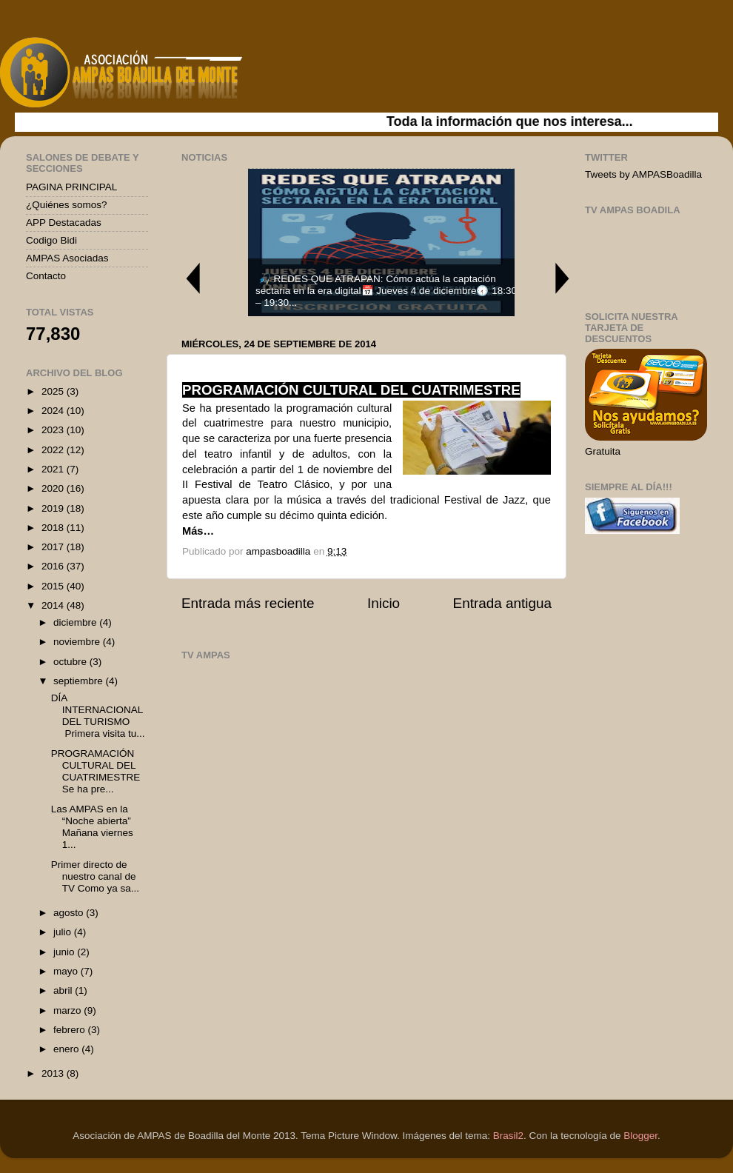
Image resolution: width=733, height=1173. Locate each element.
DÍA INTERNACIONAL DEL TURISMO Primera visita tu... (98, 716)
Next (563, 278)
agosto (69, 912)
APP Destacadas (63, 222)
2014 (54, 605)
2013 (54, 1073)
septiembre (79, 680)
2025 (54, 391)
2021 (54, 469)
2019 (54, 508)
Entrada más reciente (248, 603)
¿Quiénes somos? (66, 204)
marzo (68, 1010)
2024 (54, 410)
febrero (70, 1029)
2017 (54, 546)
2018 (54, 527)
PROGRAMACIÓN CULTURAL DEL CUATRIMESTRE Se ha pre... (96, 771)
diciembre (76, 622)
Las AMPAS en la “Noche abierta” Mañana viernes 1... (92, 827)
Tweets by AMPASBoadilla (643, 174)
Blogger (640, 1135)
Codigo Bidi (51, 240)
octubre (71, 661)
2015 (54, 586)
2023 (54, 429)
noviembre (78, 641)
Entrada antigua (502, 603)
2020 (54, 488)
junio (65, 952)
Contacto (46, 275)
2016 (54, 566)
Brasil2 (508, 1135)
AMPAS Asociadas (67, 258)
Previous (192, 278)
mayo (67, 971)
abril (64, 990)
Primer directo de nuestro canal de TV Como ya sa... (95, 876)
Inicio (383, 603)
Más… (198, 531)
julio (63, 932)
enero (67, 1049)
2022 (54, 449)
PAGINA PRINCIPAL (71, 187)
